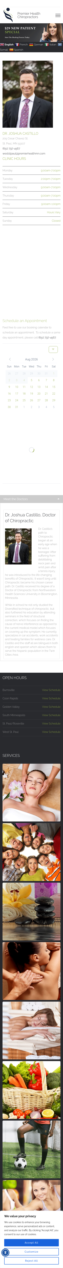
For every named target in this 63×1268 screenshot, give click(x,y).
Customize (31, 1251)
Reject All (31, 1260)
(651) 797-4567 (47, 337)
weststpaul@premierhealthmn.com (24, 153)
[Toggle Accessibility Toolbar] (5, 1252)
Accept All (31, 1242)
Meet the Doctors (16, 499)
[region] (31, 1239)
